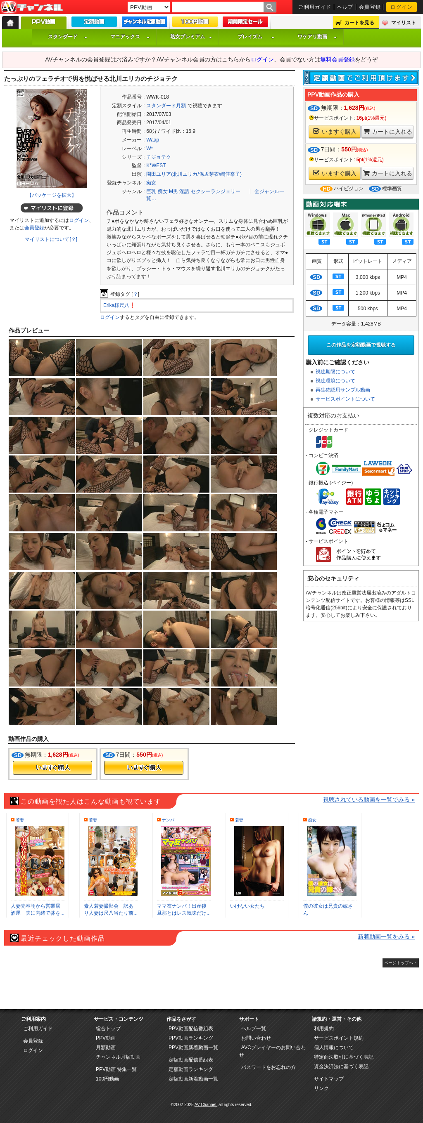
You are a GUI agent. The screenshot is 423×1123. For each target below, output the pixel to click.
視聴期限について (335, 372)
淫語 (184, 191)
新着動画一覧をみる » (386, 936)
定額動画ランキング (191, 1069)
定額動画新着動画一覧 (193, 1079)
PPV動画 (106, 1038)
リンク (321, 1088)
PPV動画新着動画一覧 (193, 1047)
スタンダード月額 (166, 106)
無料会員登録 (337, 59)
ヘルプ (345, 7)
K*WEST (156, 165)
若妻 (20, 820)
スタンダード (68, 37)
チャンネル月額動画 (118, 1057)
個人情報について (334, 1047)
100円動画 (107, 1079)
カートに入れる (387, 131)
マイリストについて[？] (51, 239)
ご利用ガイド (315, 7)
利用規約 (324, 1028)
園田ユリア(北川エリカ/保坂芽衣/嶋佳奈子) (194, 174)
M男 (173, 191)
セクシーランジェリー (215, 191)
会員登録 (370, 7)
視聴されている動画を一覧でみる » (369, 799)
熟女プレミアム (191, 37)
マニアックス (130, 37)
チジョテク (158, 157)
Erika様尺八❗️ (119, 305)
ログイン (401, 7)
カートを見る (359, 23)
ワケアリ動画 (317, 37)
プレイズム (256, 37)
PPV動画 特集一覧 (116, 1069)
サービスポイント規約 (339, 1038)
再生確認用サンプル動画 (343, 390)
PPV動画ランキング (191, 1038)
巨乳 (151, 191)
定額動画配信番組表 (191, 1060)
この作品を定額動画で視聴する (361, 345)
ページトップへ (398, 962)
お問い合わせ (256, 1038)
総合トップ (108, 1028)
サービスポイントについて (345, 399)
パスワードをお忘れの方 (268, 1067)
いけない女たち (247, 906)
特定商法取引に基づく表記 (343, 1057)
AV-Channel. (206, 1104)
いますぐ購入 (334, 131)
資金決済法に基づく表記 (341, 1066)
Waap (152, 140)
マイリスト (403, 23)
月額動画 (106, 1047)
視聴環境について (335, 381)
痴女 (151, 183)
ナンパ (168, 820)
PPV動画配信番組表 (191, 1028)
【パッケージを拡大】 (51, 195)
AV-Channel (32, 7)
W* (149, 148)
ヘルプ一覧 (253, 1028)
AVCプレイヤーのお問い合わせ (272, 1051)
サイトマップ (329, 1079)
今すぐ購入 (52, 768)
